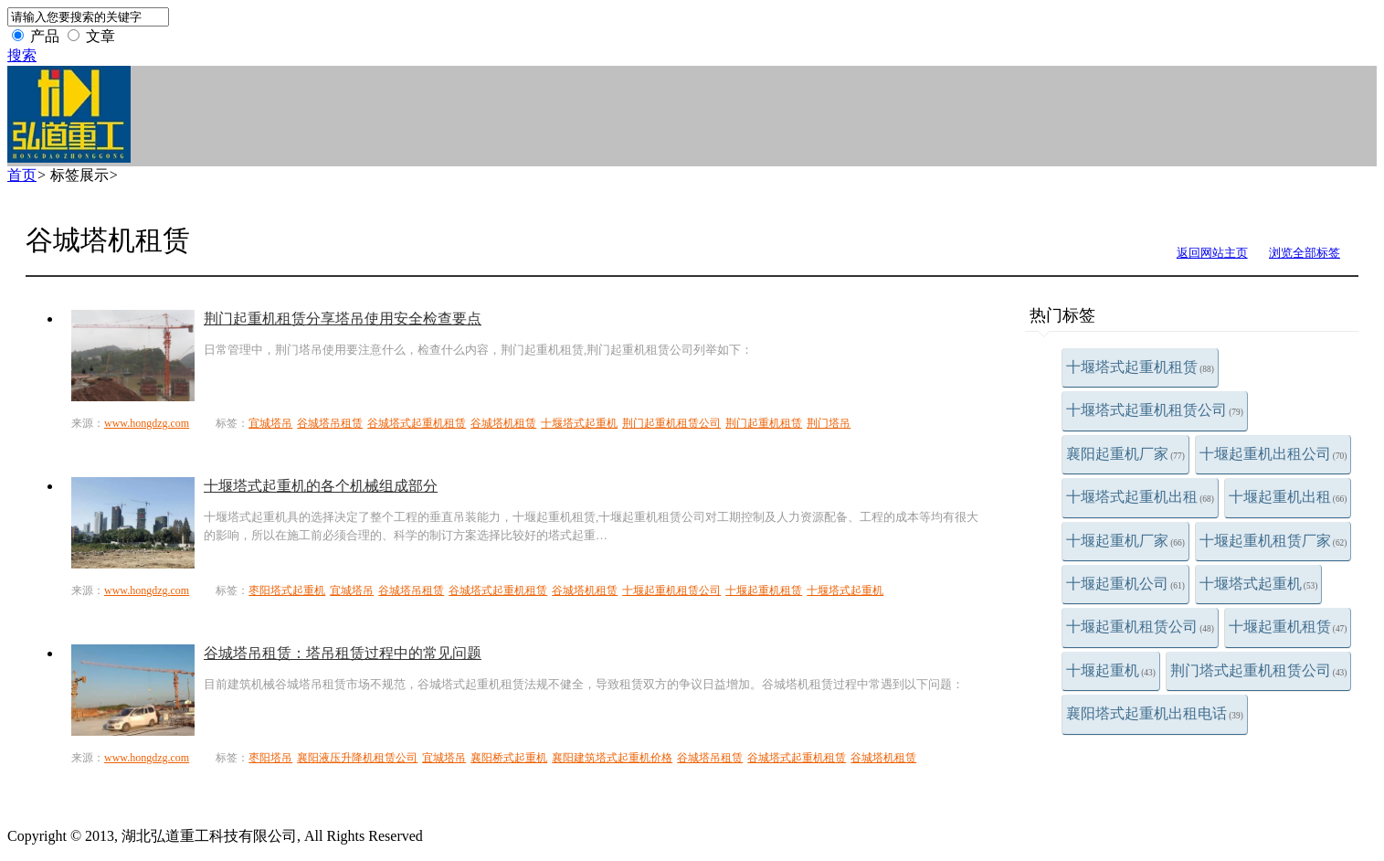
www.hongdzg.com (146, 423)
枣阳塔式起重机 (286, 590)
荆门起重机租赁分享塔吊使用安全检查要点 (342, 318)
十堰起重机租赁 (1288, 626)
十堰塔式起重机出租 (1140, 497)
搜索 (22, 55)
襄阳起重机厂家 (1125, 454)
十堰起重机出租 (1288, 497)
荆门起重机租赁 (763, 423)
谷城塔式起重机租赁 (416, 423)
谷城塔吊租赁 (330, 423)
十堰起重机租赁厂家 (1273, 540)
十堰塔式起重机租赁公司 (1154, 410)
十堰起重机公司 (1125, 583)
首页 (22, 175)
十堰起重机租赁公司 (1140, 626)
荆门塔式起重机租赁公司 (1258, 670)
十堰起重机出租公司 (1273, 454)
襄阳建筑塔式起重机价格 (612, 757)
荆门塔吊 (828, 423)
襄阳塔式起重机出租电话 (1154, 713)
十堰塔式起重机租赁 (1140, 367)
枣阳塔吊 (270, 757)
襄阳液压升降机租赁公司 (357, 757)
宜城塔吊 (270, 423)
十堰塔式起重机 (1258, 583)
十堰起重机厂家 (1125, 540)
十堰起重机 (1111, 670)
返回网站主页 (1212, 253)
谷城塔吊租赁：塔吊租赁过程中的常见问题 (342, 653)
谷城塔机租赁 (503, 423)
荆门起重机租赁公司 (671, 423)
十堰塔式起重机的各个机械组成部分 (321, 486)
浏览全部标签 (1304, 253)
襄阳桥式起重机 (508, 757)
